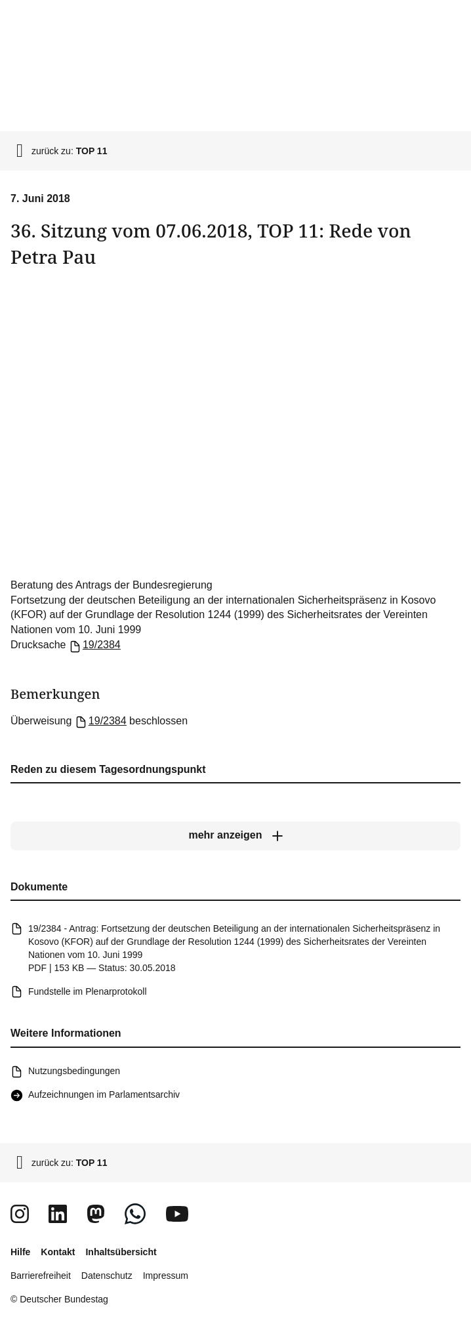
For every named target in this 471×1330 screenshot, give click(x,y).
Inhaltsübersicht (120, 1252)
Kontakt (58, 1252)
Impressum (165, 1275)
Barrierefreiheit (40, 1275)
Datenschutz (107, 1275)
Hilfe (20, 1252)
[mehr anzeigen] (235, 835)
